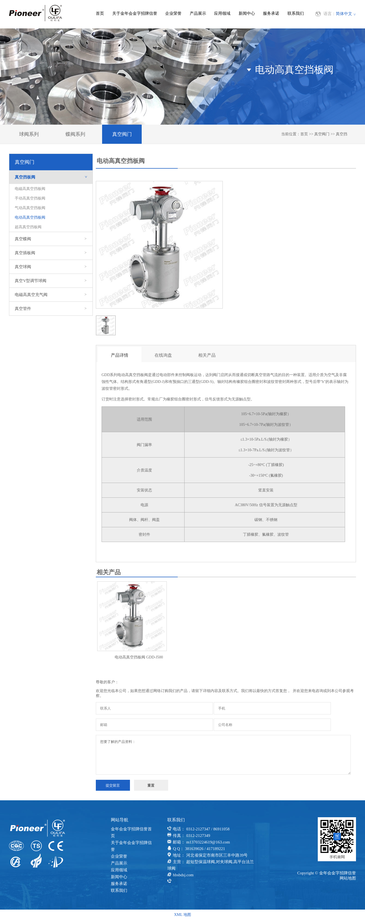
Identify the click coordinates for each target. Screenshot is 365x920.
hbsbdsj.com (183, 875)
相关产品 (207, 355)
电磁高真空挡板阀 (30, 189)
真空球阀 (51, 267)
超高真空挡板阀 (28, 227)
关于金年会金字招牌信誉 (134, 13)
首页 (100, 13)
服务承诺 (271, 13)
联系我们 (295, 13)
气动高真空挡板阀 (30, 208)
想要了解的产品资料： (223, 755)
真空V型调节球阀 (51, 281)
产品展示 (198, 13)
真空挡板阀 (54, 177)
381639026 (194, 848)
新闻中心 (247, 13)
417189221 (216, 848)
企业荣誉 (173, 13)
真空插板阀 (51, 253)
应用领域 (222, 13)
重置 (151, 785)
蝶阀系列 (75, 134)
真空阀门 (122, 134)
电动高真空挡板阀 (30, 217)
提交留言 (113, 785)
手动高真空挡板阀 (30, 198)
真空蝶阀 (51, 239)
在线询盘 (163, 355)
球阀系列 (29, 134)
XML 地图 (182, 915)
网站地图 (348, 878)
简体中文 (344, 13)
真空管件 (51, 308)
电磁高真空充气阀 (51, 294)
